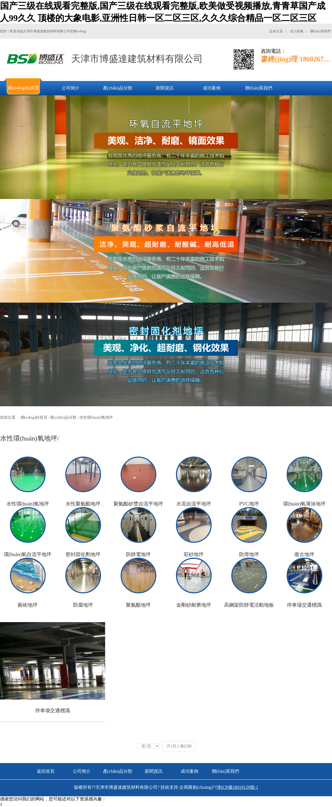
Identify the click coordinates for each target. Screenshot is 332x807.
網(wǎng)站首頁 (33, 417)
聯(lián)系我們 (225, 771)
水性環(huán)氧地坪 (96, 417)
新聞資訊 (153, 771)
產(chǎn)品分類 (63, 417)
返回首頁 (46, 771)
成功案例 (189, 771)
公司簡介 (81, 771)
